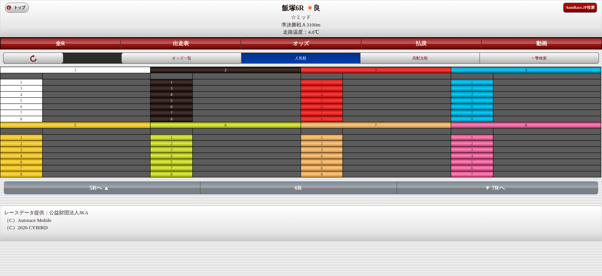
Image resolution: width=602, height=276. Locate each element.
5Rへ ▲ (99, 188)
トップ (19, 7)
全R (60, 43)
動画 (541, 43)
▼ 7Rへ (495, 188)
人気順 (300, 58)
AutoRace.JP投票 (580, 7)
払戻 (421, 43)
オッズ (301, 43)
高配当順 (420, 58)
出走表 (181, 43)
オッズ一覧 (181, 58)
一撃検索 (539, 58)
